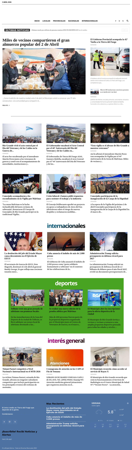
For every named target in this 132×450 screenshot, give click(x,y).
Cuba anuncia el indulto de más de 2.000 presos (64, 418)
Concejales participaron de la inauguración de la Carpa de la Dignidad (109, 197)
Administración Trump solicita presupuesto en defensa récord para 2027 (53, 30)
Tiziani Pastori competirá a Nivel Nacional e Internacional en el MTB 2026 (21, 370)
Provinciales (59, 21)
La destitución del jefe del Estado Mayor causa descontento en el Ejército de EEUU (23, 256)
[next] (126, 30)
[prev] (123, 30)
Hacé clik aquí (7, 439)
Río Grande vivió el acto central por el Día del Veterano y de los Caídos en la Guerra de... (20, 148)
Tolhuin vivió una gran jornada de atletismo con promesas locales (27, 310)
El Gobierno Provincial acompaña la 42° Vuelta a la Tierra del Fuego (109, 40)
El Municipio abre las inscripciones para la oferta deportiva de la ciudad (104, 311)
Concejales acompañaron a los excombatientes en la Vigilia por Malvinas (21, 197)
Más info (6, 105)
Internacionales (90, 21)
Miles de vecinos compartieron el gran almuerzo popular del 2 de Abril (35, 42)
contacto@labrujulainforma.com (27, 414)
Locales (46, 21)
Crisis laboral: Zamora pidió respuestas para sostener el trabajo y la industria (64, 197)
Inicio (37, 21)
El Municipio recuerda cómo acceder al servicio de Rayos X (109, 370)
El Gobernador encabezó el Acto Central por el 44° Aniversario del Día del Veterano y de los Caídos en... (65, 148)
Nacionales (73, 21)
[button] (127, 21)
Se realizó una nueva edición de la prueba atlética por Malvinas (65, 310)
